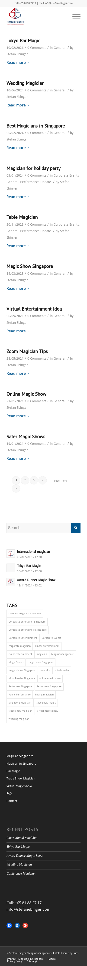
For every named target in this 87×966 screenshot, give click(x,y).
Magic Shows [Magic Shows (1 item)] (16, 662)
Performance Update (35, 182)
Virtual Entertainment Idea (34, 309)
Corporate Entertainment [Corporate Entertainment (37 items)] (23, 637)
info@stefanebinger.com (28, 909)
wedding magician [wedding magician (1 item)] (19, 718)
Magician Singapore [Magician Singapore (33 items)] (62, 654)
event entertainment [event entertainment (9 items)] (20, 654)
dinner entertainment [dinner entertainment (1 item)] (47, 646)
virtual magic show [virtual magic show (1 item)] (47, 710)
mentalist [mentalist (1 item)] (45, 670)
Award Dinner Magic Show (24, 855)
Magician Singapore (19, 756)
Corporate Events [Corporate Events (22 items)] (51, 637)
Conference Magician (20, 873)
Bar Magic (13, 771)
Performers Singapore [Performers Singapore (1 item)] (49, 686)
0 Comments (36, 48)
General (59, 48)
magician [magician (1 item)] (41, 654)
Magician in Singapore (21, 763)
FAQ (9, 793)
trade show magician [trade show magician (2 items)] (20, 710)
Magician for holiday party (33, 168)
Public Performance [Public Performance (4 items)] (20, 694)
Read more (18, 62)
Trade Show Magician (20, 778)
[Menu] (74, 16)
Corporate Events (66, 175)
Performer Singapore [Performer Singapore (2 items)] (20, 686)
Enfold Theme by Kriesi (66, 953)
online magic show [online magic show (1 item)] (50, 678)
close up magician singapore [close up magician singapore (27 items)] (25, 613)
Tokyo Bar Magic (23, 40)
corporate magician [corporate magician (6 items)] (20, 646)
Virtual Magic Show (19, 786)
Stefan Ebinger (17, 54)
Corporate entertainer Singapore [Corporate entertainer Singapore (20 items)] (27, 621)
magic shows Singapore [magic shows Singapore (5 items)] (22, 670)
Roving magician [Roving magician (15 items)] (44, 694)
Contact (11, 801)
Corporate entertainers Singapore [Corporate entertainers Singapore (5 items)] (28, 629)
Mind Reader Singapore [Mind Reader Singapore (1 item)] (22, 678)
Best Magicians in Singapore (35, 126)
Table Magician (22, 217)
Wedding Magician (25, 83)
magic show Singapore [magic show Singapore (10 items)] (40, 662)
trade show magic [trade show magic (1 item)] (45, 702)
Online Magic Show (26, 394)
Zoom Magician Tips (27, 351)
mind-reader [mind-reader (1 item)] (62, 670)
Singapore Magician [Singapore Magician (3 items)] (20, 702)
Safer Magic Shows (25, 436)
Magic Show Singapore (29, 266)
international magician (21, 837)
